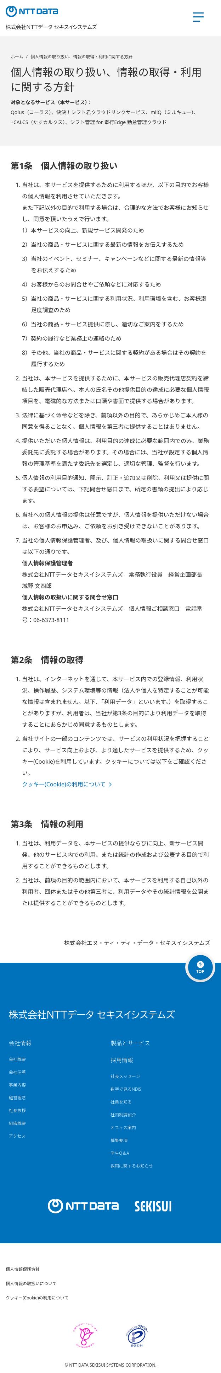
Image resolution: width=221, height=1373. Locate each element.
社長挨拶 (17, 1110)
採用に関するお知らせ (131, 1166)
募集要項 (119, 1140)
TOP (200, 967)
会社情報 (20, 1043)
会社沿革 (17, 1072)
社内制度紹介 (123, 1115)
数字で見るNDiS (125, 1089)
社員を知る (121, 1102)
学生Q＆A (119, 1153)
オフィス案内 (123, 1128)
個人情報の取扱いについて (31, 1284)
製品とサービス (130, 1043)
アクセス (17, 1136)
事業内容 (17, 1085)
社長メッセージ (125, 1076)
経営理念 (17, 1098)
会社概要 (17, 1059)
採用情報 (121, 1060)
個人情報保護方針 (23, 1269)
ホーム (17, 57)
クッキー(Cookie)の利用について (64, 784)
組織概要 (17, 1123)
